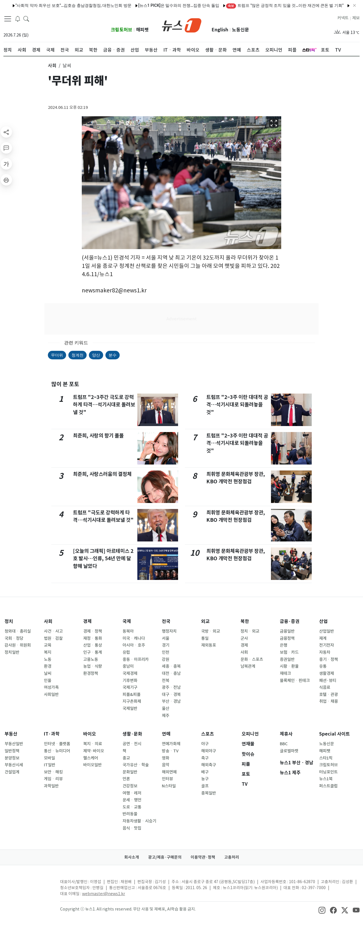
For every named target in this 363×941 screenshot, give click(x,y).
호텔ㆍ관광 (328, 694)
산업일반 (326, 631)
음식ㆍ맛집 (132, 828)
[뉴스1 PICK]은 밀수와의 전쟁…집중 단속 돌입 (160, 5)
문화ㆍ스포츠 (251, 659)
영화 (165, 758)
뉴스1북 (326, 778)
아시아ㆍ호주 (134, 645)
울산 (165, 708)
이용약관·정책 (203, 857)
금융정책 (287, 638)
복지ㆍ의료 (92, 743)
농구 (205, 778)
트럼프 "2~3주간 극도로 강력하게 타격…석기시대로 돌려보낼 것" (104, 404)
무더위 (57, 355)
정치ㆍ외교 (249, 631)
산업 (323, 621)
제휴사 (286, 734)
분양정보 (12, 758)
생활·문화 (132, 734)
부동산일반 (14, 743)
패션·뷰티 (327, 680)
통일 (205, 638)
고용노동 (90, 659)
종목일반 (208, 793)
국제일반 (130, 708)
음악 (165, 764)
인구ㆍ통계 (92, 652)
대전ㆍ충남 (171, 673)
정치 (9, 621)
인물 (47, 680)
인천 (165, 652)
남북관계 (247, 666)
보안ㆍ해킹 (53, 772)
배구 (205, 772)
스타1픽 (326, 758)
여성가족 (51, 687)
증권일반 (287, 659)
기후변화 (130, 680)
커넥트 (342, 18)
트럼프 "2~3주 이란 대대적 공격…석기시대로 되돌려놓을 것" (237, 404)
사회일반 (51, 694)
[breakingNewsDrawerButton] (18, 18)
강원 (165, 659)
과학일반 (51, 786)
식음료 (324, 687)
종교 (126, 758)
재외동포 (208, 645)
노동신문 (240, 30)
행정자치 (169, 631)
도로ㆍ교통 (132, 807)
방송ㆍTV (170, 750)
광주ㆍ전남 (171, 687)
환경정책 (90, 673)
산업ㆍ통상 (92, 645)
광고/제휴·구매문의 (165, 857)
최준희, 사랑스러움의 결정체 (102, 474)
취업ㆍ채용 (328, 701)
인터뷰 (167, 778)
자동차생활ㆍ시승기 (139, 821)
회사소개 (131, 857)
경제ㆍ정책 (92, 631)
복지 (47, 652)
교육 (47, 645)
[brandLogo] (181, 25)
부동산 (11, 734)
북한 (244, 621)
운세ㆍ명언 (132, 800)
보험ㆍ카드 (289, 652)
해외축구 (208, 764)
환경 (47, 666)
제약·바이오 (93, 750)
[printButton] (6, 180)
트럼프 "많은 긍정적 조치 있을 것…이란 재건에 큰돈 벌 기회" (266, 5)
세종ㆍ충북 (171, 666)
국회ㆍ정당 (14, 638)
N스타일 (169, 786)
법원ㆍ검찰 (53, 638)
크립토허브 (121, 30)
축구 (205, 758)
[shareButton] (6, 132)
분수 (113, 355)
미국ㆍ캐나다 (134, 638)
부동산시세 (14, 764)
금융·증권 (289, 621)
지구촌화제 (132, 701)
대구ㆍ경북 (171, 694)
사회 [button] (52, 65)
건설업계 (12, 772)
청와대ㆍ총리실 (18, 631)
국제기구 (130, 687)
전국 (166, 621)
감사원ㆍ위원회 (18, 645)
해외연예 (169, 772)
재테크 (285, 673)
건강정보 (130, 786)
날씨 (47, 673)
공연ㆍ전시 (132, 743)
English (220, 30)
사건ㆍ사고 (53, 631)
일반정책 (12, 750)
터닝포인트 (328, 772)
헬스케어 (90, 758)
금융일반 (287, 631)
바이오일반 (92, 764)
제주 (165, 715)
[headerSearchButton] (26, 18)
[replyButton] (6, 148)
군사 (244, 638)
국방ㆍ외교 (210, 631)
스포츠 (207, 734)
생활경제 (326, 673)
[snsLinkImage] (322, 910)
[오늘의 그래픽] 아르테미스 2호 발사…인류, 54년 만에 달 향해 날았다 (103, 558)
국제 (127, 621)
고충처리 (231, 857)
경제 (87, 621)
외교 (205, 621)
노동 (47, 659)
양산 (96, 355)
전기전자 (326, 645)
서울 (165, 638)
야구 (205, 743)
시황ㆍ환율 (289, 666)
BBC (283, 743)
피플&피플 (131, 694)
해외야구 (208, 750)
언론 (126, 778)
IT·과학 (52, 734)
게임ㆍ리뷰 (53, 778)
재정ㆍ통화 (92, 638)
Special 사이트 (334, 734)
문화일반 (130, 772)
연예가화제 (171, 743)
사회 (48, 621)
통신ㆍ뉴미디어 (57, 750)
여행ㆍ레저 (132, 793)
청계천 (77, 355)
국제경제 (130, 673)
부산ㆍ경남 (171, 701)
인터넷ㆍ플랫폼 (57, 743)
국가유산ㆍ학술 (136, 764)
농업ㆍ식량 (92, 666)
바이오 (89, 734)
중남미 (128, 666)
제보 (356, 18)
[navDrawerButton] (7, 18)
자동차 (324, 652)
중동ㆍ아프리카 (136, 659)
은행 (283, 645)
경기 (165, 645)
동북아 (128, 631)
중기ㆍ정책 (328, 659)
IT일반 (49, 764)
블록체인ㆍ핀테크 (295, 680)
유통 (323, 666)
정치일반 (12, 652)
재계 (323, 638)
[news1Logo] (27, 886)
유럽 (126, 652)
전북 (165, 680)
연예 (166, 734)
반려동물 (130, 813)
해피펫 (142, 30)
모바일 (49, 758)
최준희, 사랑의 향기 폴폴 (98, 435)
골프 (205, 786)
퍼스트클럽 (328, 786)
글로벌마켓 (289, 750)
